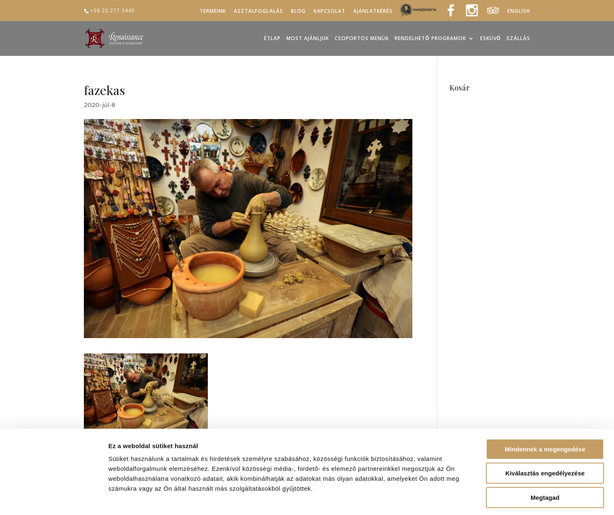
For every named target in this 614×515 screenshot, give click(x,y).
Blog (298, 11)
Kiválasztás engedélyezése (545, 438)
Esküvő (490, 39)
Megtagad (545, 462)
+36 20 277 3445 (112, 10)
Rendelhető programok (430, 39)
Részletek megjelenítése (469, 498)
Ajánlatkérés (373, 11)
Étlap (272, 39)
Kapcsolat (329, 11)
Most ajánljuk (307, 39)
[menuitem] (518, 12)
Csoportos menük (362, 39)
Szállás (518, 39)
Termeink (213, 11)
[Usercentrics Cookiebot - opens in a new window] (53, 499)
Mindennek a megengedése (545, 413)
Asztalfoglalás (258, 11)
